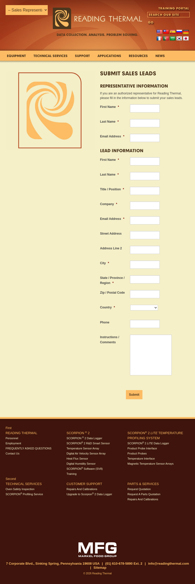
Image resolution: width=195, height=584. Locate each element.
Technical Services (24, 484)
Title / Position (112, 189)
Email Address (112, 136)
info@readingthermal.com (168, 563)
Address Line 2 (111, 248)
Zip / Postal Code (112, 292)
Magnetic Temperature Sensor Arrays (150, 463)
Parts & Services (143, 484)
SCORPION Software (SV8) (85, 468)
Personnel (12, 438)
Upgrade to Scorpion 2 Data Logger (89, 494)
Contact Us (12, 453)
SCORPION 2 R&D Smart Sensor (88, 443)
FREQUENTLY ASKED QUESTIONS (29, 448)
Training (71, 473)
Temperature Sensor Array (83, 448)
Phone (104, 322)
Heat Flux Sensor (77, 458)
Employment (13, 443)
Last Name (109, 121)
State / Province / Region (112, 280)
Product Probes (137, 453)
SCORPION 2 (78, 433)
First (8, 428)
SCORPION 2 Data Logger (84, 438)
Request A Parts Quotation (143, 494)
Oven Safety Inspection (20, 489)
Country (107, 307)
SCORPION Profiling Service (24, 494)
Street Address (111, 233)
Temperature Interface (141, 458)
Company (108, 204)
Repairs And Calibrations (82, 489)
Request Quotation (139, 489)
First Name (109, 107)
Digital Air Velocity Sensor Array (86, 453)
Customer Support (84, 484)
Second (11, 479)
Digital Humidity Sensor (81, 463)
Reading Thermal (21, 433)
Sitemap (99, 567)
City (104, 263)
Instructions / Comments (109, 339)
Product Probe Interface (142, 448)
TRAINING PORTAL (173, 8)
